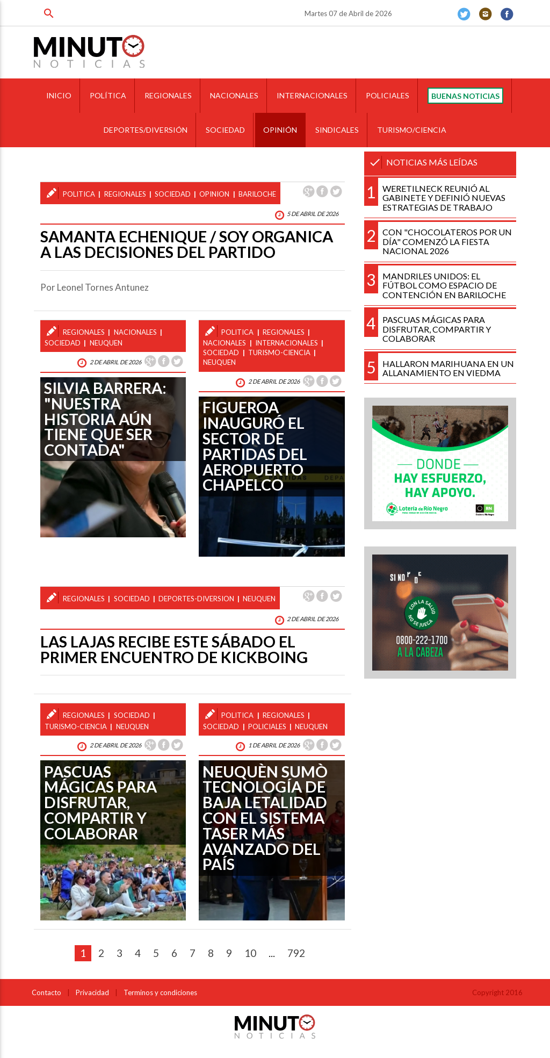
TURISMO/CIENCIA (411, 129)
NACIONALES (234, 95)
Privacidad (92, 992)
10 (250, 953)
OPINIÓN (280, 129)
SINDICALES (337, 129)
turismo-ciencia (279, 352)
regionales (125, 194)
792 (296, 953)
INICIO (58, 95)
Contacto (46, 992)
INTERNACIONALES (312, 95)
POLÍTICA (108, 95)
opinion (214, 194)
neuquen (106, 343)
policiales (267, 726)
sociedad (173, 194)
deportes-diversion (196, 598)
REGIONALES (168, 95)
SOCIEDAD (225, 129)
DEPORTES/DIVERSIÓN (145, 129)
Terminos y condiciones (160, 992)
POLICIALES (387, 95)
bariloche (257, 194)
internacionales (286, 343)
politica (79, 194)
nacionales (135, 332)
